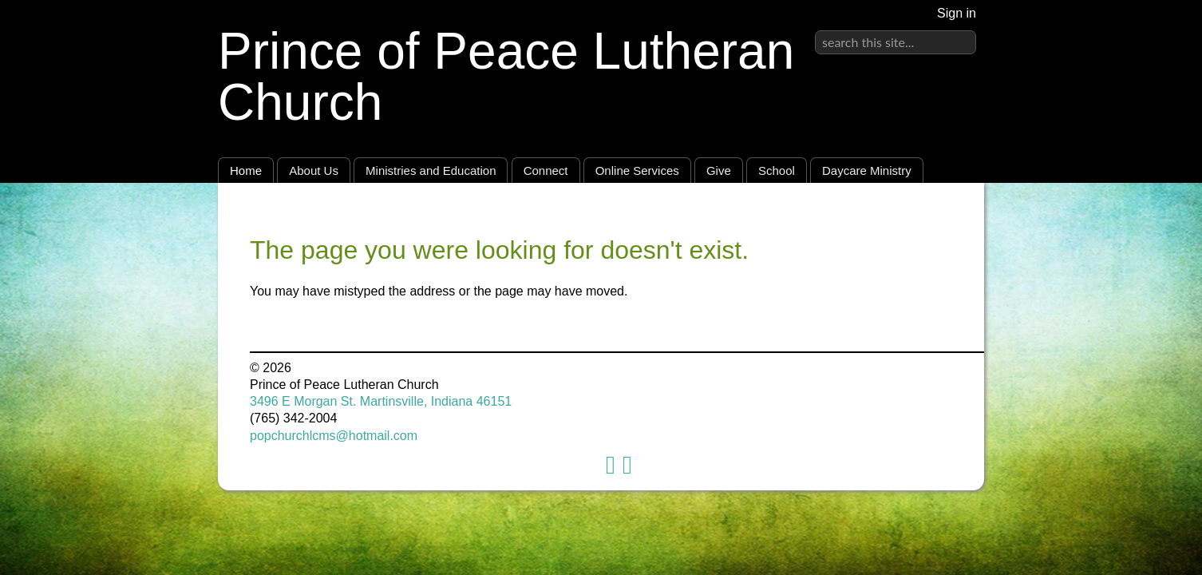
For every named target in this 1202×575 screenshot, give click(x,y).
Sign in (956, 13)
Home (246, 170)
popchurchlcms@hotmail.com (333, 435)
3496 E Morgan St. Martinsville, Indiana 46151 (381, 401)
